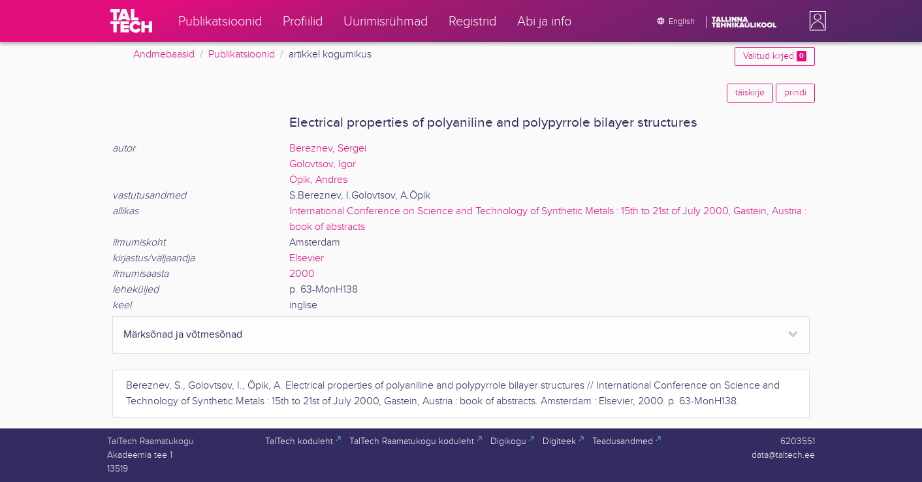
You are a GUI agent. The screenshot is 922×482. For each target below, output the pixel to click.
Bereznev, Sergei (327, 148)
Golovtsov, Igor (322, 164)
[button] (815, 21)
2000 (302, 274)
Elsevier (306, 258)
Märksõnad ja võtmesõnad (182, 335)
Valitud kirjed (774, 56)
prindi (795, 93)
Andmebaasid (164, 54)
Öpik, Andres (318, 180)
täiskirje (750, 93)
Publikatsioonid (241, 54)
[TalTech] (131, 20)
